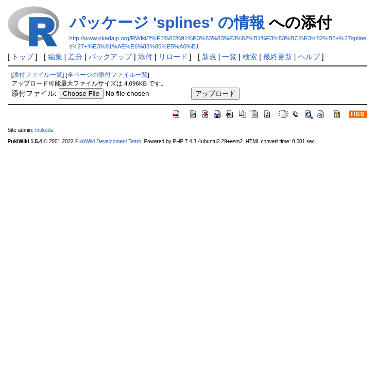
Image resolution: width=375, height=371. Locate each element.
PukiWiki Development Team (108, 141)
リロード (173, 57)
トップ (22, 57)
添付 (145, 57)
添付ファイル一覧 (37, 75)
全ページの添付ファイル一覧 (107, 75)
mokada (44, 130)
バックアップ (110, 57)
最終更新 (277, 57)
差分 (75, 57)
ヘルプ (309, 57)
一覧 (229, 57)
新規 (209, 57)
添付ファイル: (34, 93)
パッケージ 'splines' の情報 (167, 22)
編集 (55, 57)
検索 (250, 57)
